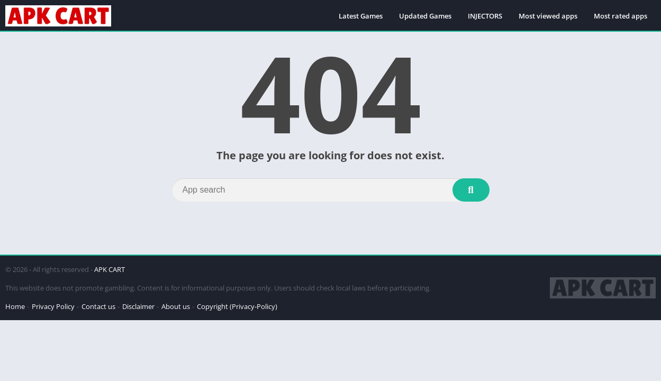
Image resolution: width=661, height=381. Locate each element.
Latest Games (361, 16)
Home (15, 306)
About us (175, 306)
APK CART (109, 269)
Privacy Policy (53, 306)
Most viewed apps (548, 16)
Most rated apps (620, 16)
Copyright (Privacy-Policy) (237, 306)
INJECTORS (485, 16)
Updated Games (425, 16)
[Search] (331, 190)
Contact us (98, 306)
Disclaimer (138, 306)
